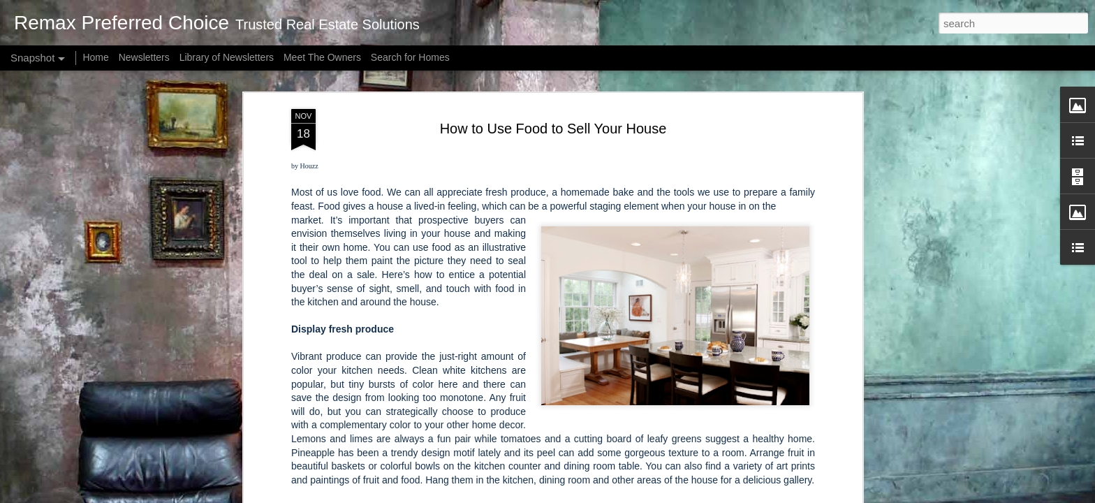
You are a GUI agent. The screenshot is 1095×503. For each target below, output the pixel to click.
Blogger (715, 495)
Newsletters (144, 57)
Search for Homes (410, 57)
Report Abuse (756, 495)
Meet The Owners (322, 57)
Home (95, 57)
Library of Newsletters (226, 57)
